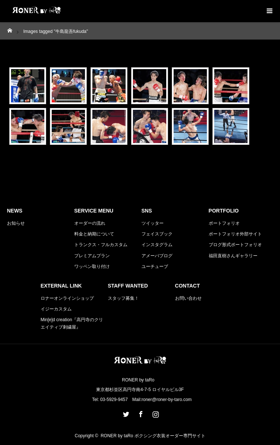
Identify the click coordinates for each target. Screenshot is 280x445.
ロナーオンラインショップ (67, 298)
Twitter (125, 412)
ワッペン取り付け (92, 266)
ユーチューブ (154, 266)
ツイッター (152, 223)
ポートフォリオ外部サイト (235, 234)
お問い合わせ (188, 298)
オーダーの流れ (89, 223)
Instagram (154, 412)
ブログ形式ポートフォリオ (235, 244)
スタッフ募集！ (123, 298)
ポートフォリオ (224, 223)
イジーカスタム (56, 309)
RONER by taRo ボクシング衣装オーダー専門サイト (152, 435)
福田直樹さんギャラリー (233, 255)
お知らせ (16, 223)
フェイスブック (157, 234)
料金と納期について (94, 234)
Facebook (140, 412)
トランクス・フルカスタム (100, 244)
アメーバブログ (157, 255)
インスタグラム (157, 244)
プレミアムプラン (92, 255)
